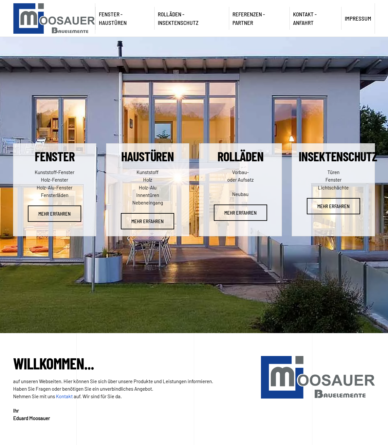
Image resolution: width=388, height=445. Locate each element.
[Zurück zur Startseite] (54, 18)
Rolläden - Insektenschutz (178, 18)
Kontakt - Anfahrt (305, 18)
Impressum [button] (358, 18)
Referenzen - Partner (248, 18)
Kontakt (64, 396)
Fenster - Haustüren (113, 18)
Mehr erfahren (54, 214)
